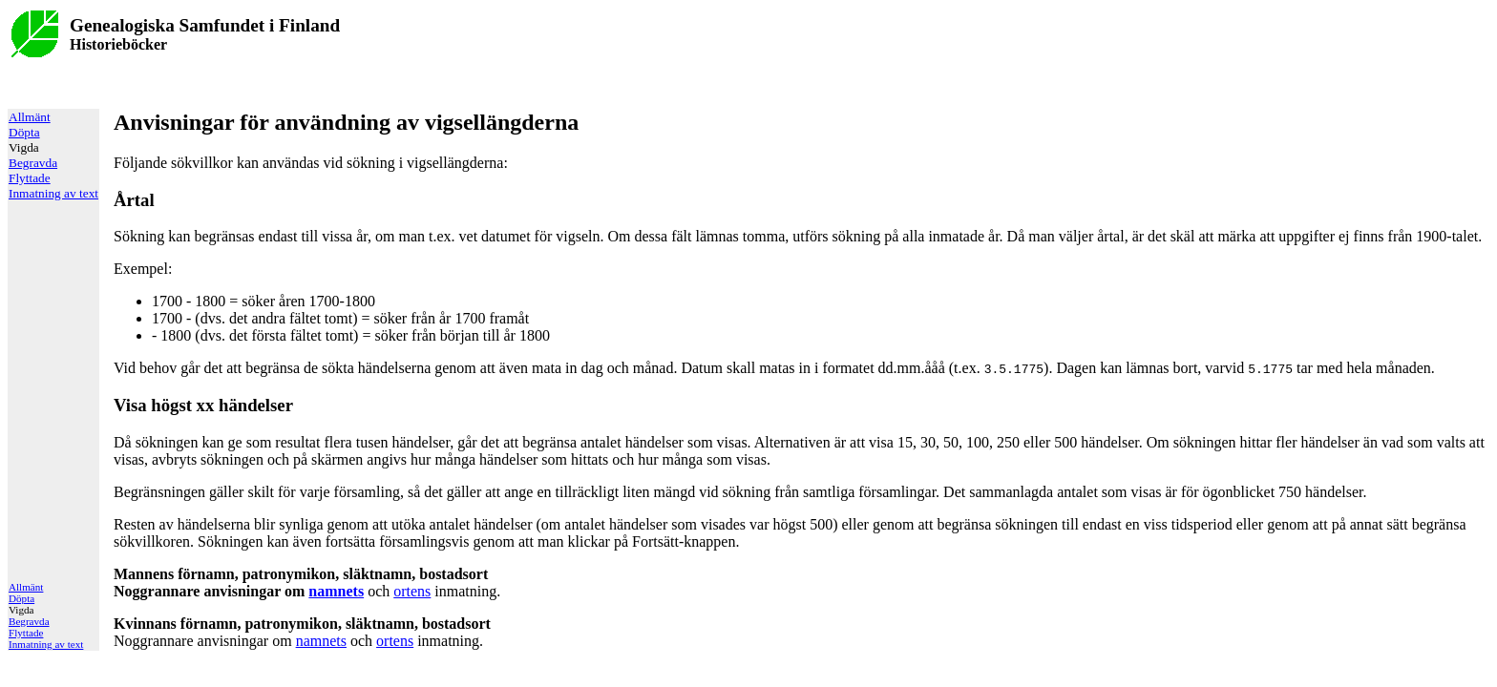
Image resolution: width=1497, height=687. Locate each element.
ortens (412, 591)
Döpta (24, 132)
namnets (336, 591)
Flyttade (30, 178)
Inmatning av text (53, 193)
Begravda (33, 163)
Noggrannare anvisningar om (301, 582)
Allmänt (30, 117)
